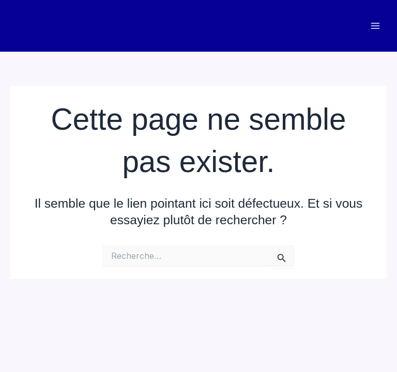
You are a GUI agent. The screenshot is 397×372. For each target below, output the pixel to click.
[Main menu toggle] (375, 26)
